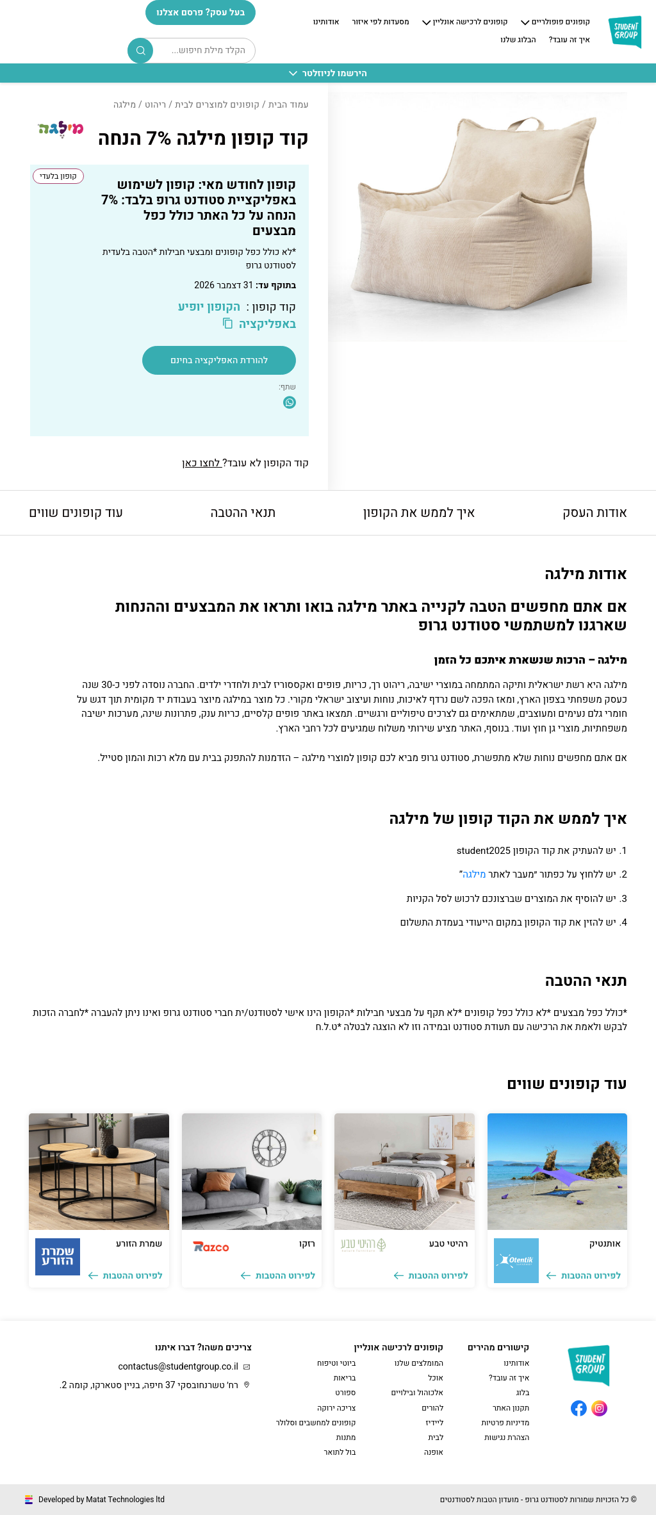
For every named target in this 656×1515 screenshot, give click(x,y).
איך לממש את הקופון (419, 513)
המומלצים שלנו (419, 1363)
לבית (435, 1437)
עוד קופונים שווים (76, 513)
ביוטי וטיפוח (336, 1363)
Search (140, 50)
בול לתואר (340, 1452)
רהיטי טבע (448, 1243)
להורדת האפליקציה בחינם (219, 360)
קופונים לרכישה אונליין (470, 22)
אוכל (435, 1378)
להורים (432, 1408)
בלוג (523, 1392)
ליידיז (435, 1423)
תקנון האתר (511, 1408)
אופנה (433, 1452)
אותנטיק (605, 1243)
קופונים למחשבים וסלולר (316, 1423)
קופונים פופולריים (561, 22)
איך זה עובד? (569, 40)
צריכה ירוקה (336, 1408)
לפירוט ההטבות (583, 1275)
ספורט (345, 1392)
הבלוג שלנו (518, 40)
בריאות (345, 1378)
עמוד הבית (288, 104)
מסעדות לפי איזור (380, 22)
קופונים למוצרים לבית (217, 104)
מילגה (474, 874)
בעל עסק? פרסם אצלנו (200, 12)
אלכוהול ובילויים (417, 1392)
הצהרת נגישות (506, 1437)
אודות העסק (594, 513)
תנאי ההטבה (242, 513)
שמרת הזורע (139, 1243)
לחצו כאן (202, 463)
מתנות (346, 1437)
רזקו (307, 1243)
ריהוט (156, 104)
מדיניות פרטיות (505, 1423)
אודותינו (326, 22)
